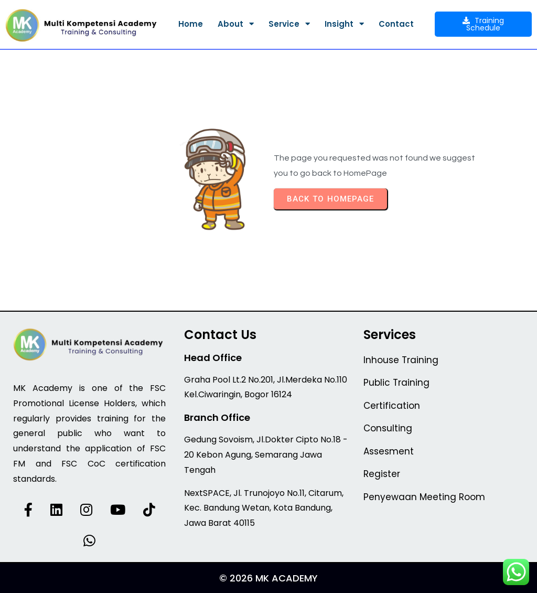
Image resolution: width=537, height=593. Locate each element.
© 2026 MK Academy (268, 578)
